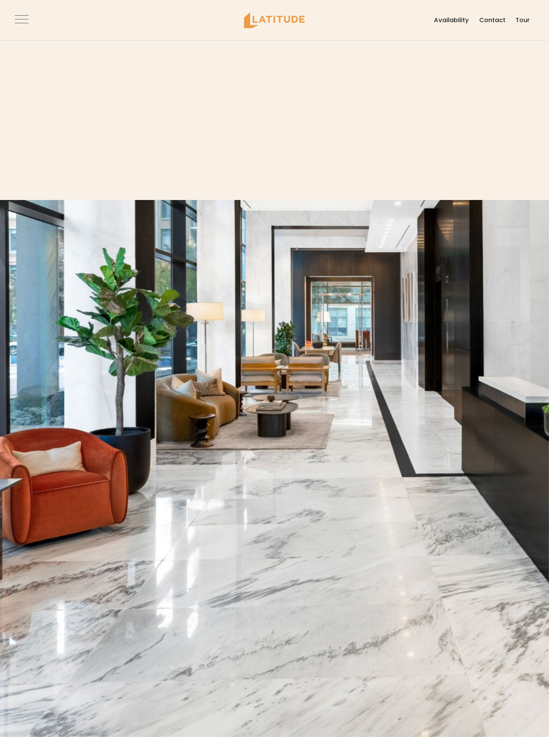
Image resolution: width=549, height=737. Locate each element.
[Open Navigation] (31, 20)
